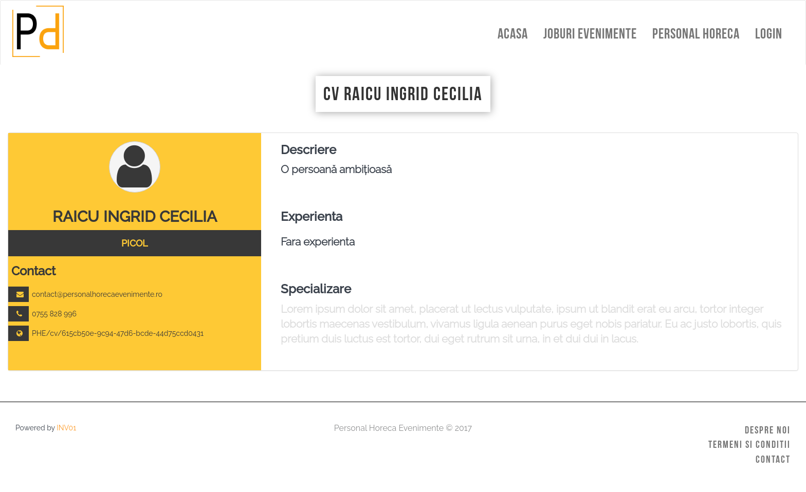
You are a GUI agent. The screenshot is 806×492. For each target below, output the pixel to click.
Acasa (513, 34)
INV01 (66, 428)
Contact (773, 459)
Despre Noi (768, 430)
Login (768, 34)
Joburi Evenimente (590, 34)
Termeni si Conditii (749, 444)
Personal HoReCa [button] (696, 34)
